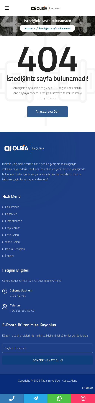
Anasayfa (29, 28)
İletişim (8, 256)
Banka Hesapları (13, 249)
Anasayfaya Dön (47, 111)
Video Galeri (11, 242)
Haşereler (9, 214)
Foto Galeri (10, 235)
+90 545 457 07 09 (22, 310)
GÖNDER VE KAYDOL (47, 360)
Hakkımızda (10, 207)
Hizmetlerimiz (12, 221)
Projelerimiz (11, 228)
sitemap (87, 387)
